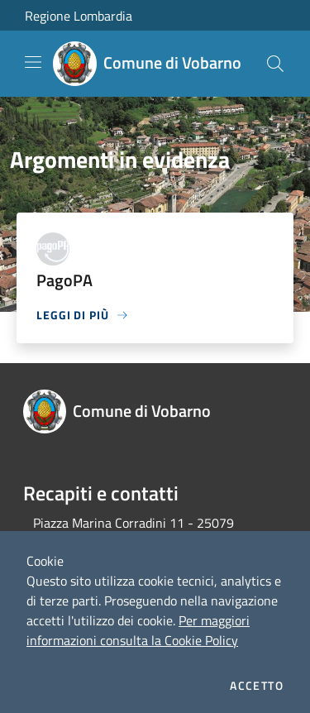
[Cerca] (275, 64)
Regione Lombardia (78, 16)
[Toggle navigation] (33, 62)
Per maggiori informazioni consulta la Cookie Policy (138, 630)
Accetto (257, 685)
